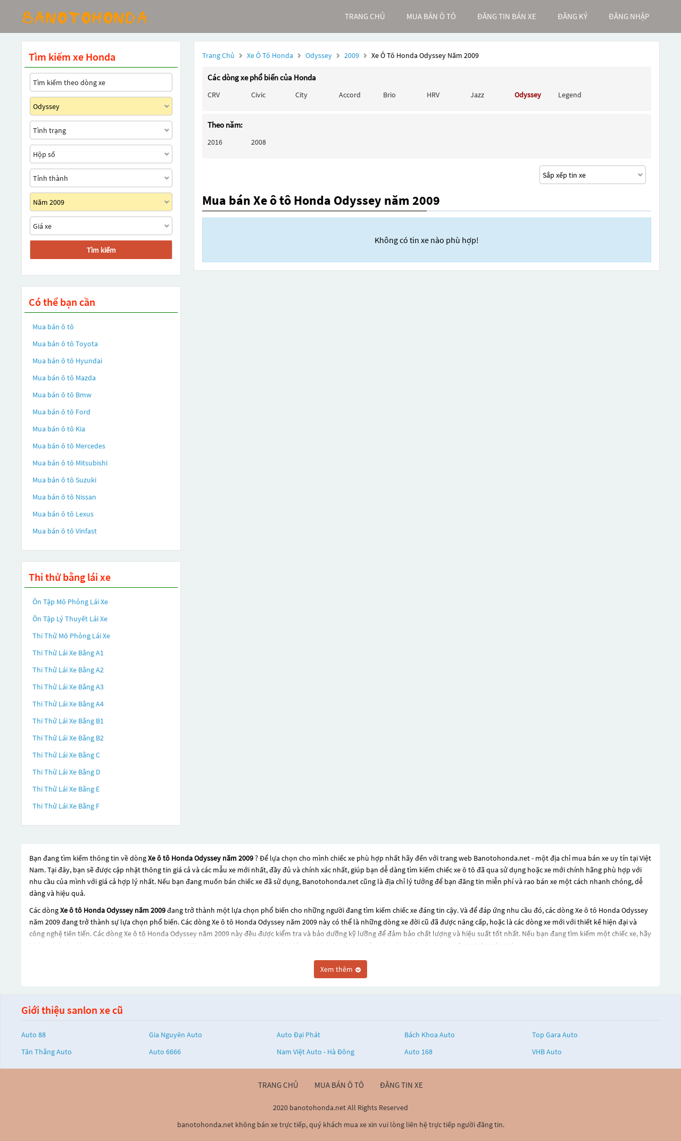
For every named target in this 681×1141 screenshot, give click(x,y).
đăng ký (572, 16)
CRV (213, 94)
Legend (570, 94)
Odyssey (319, 55)
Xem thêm (340, 969)
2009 (352, 55)
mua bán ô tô (431, 16)
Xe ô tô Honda (270, 55)
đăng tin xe (401, 1085)
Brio (389, 94)
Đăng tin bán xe (506, 16)
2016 (214, 142)
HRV (433, 94)
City (301, 94)
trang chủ (365, 16)
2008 (258, 142)
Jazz (477, 94)
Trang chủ (218, 55)
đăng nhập (629, 16)
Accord (350, 94)
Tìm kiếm (101, 250)
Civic (258, 94)
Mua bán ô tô (53, 326)
